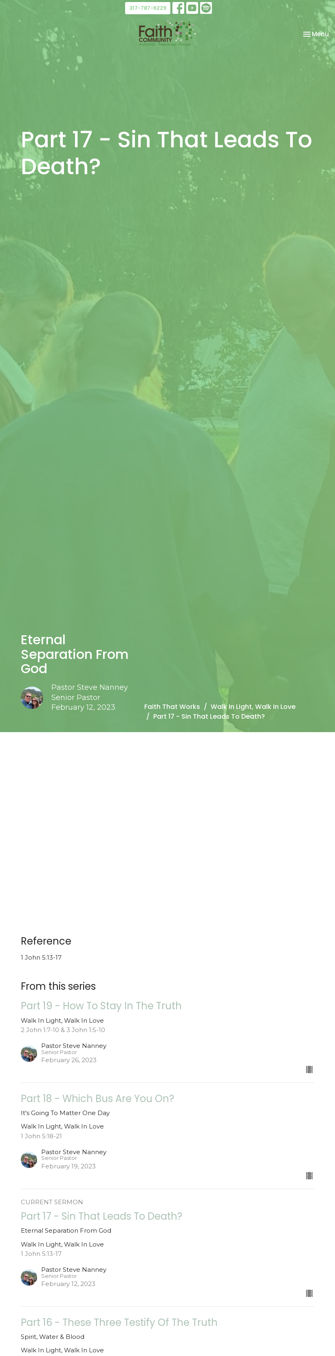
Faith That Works (172, 706)
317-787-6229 (147, 8)
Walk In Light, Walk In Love (253, 706)
